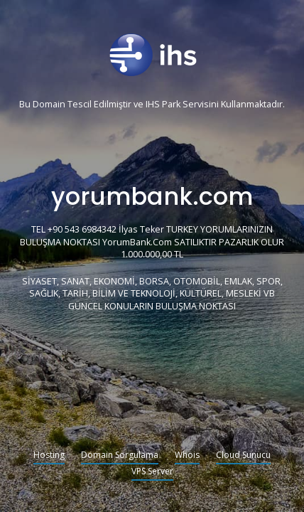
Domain (49, 105)
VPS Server (152, 472)
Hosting (49, 456)
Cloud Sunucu (243, 456)
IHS (153, 105)
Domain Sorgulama (119, 456)
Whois (187, 456)
